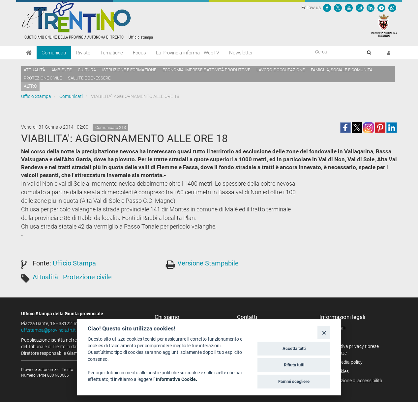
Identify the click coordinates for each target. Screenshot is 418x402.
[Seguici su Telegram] (381, 7)
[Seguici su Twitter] (338, 7)
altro (30, 86)
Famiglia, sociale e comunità (342, 69)
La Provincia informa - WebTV (187, 53)
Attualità (34, 69)
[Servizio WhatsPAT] (392, 7)
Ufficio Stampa (36, 96)
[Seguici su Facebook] (327, 7)
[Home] (29, 52)
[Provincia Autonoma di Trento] (384, 25)
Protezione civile (43, 78)
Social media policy (343, 362)
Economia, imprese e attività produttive (206, 69)
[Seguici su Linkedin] (370, 7)
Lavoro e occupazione (280, 69)
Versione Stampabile (208, 263)
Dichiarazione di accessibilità (353, 380)
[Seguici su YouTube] (348, 7)
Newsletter (241, 53)
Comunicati (54, 53)
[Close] (323, 332)
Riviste (83, 53)
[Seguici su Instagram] (359, 7)
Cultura (87, 69)
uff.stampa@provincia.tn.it (48, 330)
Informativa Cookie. (176, 379)
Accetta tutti (294, 348)
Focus (139, 53)
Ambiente (61, 69)
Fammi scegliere (294, 381)
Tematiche (111, 53)
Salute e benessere (89, 78)
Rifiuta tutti (294, 364)
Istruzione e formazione (129, 69)
